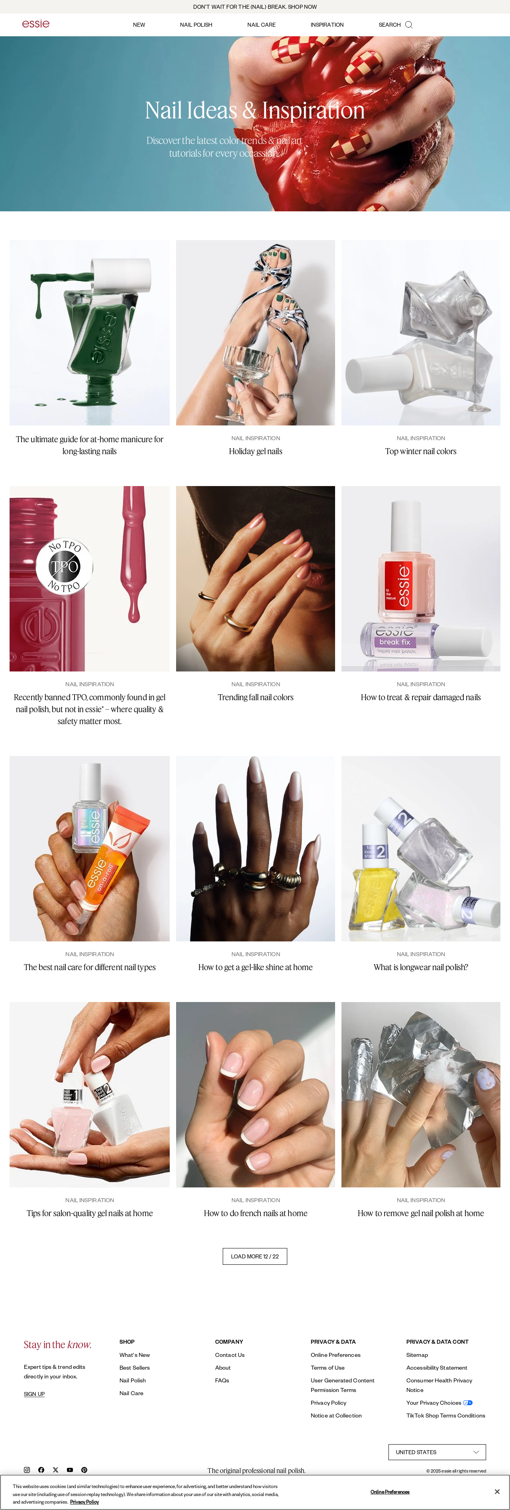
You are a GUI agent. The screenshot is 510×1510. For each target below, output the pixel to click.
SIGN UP (34, 1394)
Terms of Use (328, 1367)
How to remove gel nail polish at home (421, 1213)
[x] (56, 1471)
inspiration (327, 24)
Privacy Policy (328, 1402)
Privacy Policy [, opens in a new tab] (84, 1502)
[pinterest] (84, 1471)
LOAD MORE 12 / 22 (255, 1256)
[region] (255, 1492)
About (223, 1367)
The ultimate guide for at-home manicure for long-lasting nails (89, 445)
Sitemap (417, 1354)
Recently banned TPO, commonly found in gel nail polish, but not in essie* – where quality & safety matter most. (89, 709)
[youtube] (70, 1471)
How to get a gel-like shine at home (255, 967)
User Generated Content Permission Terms (343, 1385)
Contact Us (230, 1354)
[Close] (497, 1491)
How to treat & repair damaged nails (421, 697)
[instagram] (27, 1471)
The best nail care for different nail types (90, 967)
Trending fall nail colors (256, 697)
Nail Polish (133, 1380)
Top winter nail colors (421, 451)
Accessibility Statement (436, 1367)
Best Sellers (135, 1367)
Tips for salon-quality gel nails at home (90, 1213)
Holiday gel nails (255, 451)
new (139, 24)
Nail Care (131, 1393)
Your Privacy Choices (433, 1402)
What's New (135, 1354)
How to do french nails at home (256, 1213)
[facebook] (41, 1471)
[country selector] (437, 1452)
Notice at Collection (336, 1415)
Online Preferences (336, 1354)
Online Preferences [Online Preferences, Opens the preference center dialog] (390, 1491)
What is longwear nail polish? (421, 967)
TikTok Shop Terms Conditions (445, 1415)
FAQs (222, 1380)
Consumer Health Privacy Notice (439, 1385)
